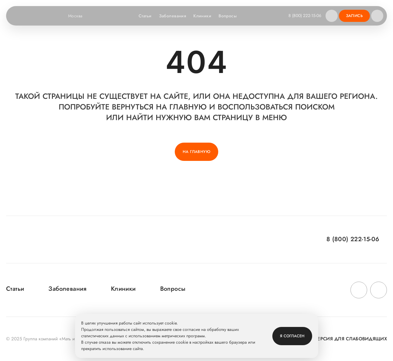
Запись (354, 16)
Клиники (202, 16)
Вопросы (228, 16)
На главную (196, 151)
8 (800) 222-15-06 (304, 15)
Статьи (145, 16)
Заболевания (172, 16)
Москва (79, 16)
